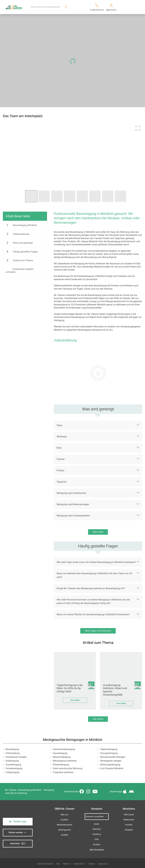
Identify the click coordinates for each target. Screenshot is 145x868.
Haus (59, 425)
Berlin (96, 824)
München (97, 829)
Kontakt (128, 825)
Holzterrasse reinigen (16, 757)
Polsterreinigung (61, 764)
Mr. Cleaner (10, 790)
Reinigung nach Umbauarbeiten (73, 515)
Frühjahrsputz (13, 772)
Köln (97, 839)
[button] (138, 128)
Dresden (96, 844)
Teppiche (61, 481)
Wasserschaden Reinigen (112, 757)
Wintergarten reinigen (110, 760)
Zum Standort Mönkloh (111, 768)
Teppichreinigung (108, 749)
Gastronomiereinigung (64, 749)
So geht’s (64, 820)
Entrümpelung (13, 753)
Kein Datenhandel (45, 864)
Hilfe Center (129, 814)
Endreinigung (12, 760)
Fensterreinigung (14, 768)
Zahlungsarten (64, 830)
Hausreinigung (60, 753)
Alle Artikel (98, 719)
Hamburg (96, 834)
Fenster (61, 459)
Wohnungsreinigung (110, 764)
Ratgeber (129, 830)
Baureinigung (12, 749)
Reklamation (128, 820)
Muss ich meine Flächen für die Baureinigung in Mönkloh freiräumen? (93, 614)
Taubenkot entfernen (63, 772)
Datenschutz (79, 864)
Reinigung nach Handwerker (71, 493)
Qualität (64, 835)
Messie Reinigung (62, 757)
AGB (58, 864)
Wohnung (62, 436)
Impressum (103, 864)
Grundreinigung (13, 764)
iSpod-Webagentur (65, 840)
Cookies (91, 864)
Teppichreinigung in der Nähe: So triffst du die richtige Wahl (70, 688)
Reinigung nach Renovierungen (73, 504)
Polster (60, 470)
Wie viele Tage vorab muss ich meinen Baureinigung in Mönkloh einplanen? (96, 562)
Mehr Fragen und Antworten (98, 630)
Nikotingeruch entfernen (65, 760)
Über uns (64, 814)
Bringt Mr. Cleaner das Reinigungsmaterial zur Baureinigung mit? (91, 588)
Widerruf (66, 864)
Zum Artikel (75, 700)
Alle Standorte (97, 849)
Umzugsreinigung (109, 753)
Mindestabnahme (64, 825)
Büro (59, 447)
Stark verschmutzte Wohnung (67, 768)
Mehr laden (98, 532)
